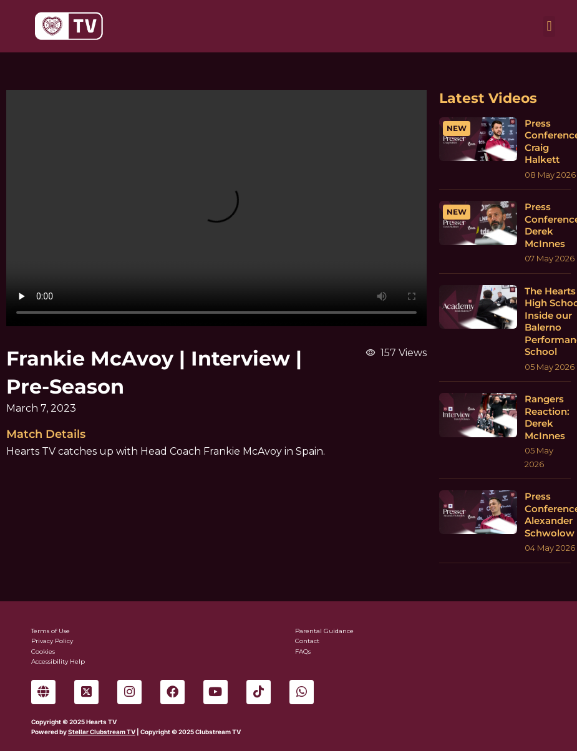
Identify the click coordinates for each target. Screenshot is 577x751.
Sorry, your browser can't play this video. (216, 208)
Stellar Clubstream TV (101, 731)
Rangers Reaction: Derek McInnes (547, 417)
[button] (549, 26)
